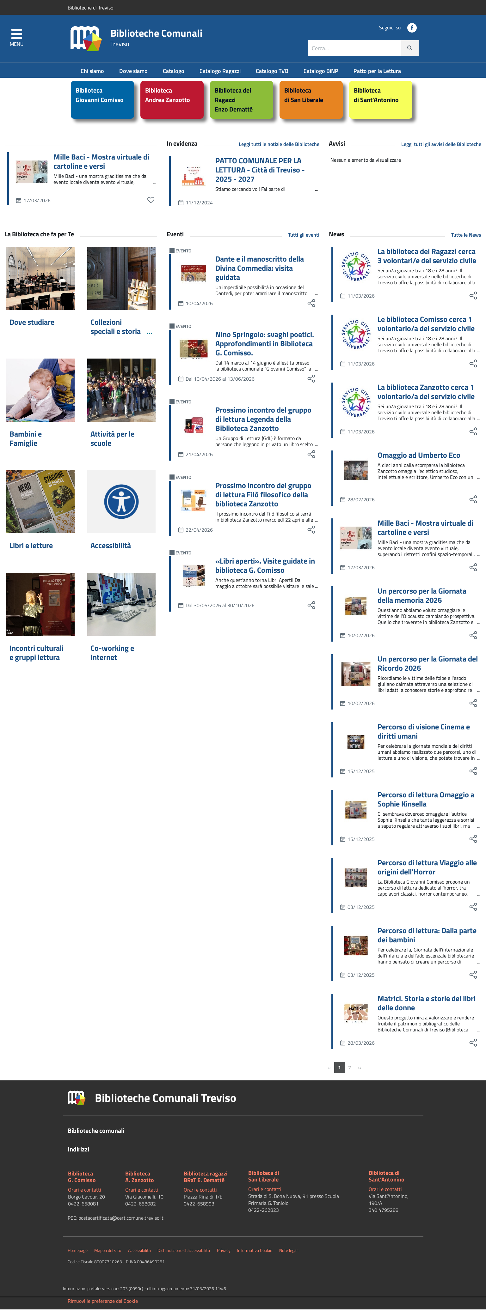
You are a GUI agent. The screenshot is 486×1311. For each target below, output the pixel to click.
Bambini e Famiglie (25, 440)
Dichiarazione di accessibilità (183, 1251)
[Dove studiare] (40, 279)
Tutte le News (466, 236)
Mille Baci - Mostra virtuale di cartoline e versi (101, 163)
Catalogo (174, 72)
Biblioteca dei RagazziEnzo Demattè (234, 101)
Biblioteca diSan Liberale (263, 1178)
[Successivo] (359, 1069)
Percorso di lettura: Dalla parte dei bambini (427, 936)
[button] (16, 39)
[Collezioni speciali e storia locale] (121, 279)
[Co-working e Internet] (121, 605)
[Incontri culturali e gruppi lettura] (40, 605)
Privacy (224, 1251)
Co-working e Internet (112, 654)
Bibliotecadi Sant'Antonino (376, 96)
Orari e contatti (84, 1191)
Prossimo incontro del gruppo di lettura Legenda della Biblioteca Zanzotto (263, 420)
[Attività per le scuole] (121, 391)
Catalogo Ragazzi (221, 72)
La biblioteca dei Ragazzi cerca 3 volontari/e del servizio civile (427, 257)
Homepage (78, 1251)
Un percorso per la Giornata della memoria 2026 (422, 597)
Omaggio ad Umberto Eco (419, 456)
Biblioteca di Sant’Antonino (386, 1178)
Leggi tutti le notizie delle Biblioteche (279, 145)
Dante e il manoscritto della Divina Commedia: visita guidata (259, 269)
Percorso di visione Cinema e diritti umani (424, 733)
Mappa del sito (107, 1251)
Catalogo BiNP (322, 72)
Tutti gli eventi (303, 236)
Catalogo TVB (273, 72)
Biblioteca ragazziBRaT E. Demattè (206, 1178)
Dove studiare (31, 323)
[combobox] (363, 49)
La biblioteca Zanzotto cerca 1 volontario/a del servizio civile (426, 393)
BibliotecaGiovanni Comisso (100, 96)
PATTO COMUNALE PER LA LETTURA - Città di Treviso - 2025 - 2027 (260, 171)
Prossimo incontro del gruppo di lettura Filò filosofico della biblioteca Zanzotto (263, 496)
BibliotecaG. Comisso (82, 1178)
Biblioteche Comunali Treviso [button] (165, 1099)
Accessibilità (110, 547)
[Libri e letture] (40, 503)
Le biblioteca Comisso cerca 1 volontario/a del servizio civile (426, 325)
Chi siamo (93, 72)
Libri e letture (31, 547)
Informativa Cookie (254, 1251)
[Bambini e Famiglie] (40, 391)
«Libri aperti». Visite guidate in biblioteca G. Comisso (265, 567)
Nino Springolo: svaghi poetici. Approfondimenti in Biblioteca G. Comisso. (264, 345)
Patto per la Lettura (377, 72)
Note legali (288, 1251)
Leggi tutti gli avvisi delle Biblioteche (441, 145)
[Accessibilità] (121, 503)
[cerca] (409, 49)
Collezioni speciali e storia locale (115, 332)
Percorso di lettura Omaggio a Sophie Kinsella (426, 801)
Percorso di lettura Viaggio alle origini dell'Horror (427, 869)
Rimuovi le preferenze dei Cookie (103, 1302)
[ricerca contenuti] (355, 49)
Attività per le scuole (112, 440)
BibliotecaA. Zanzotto (139, 1178)
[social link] (412, 29)
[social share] (311, 305)
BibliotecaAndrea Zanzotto (167, 96)
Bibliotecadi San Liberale (303, 96)
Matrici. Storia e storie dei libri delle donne (427, 1004)
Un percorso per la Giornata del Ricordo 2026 (428, 665)
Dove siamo (134, 72)
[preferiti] (151, 201)
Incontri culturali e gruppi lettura (36, 654)
